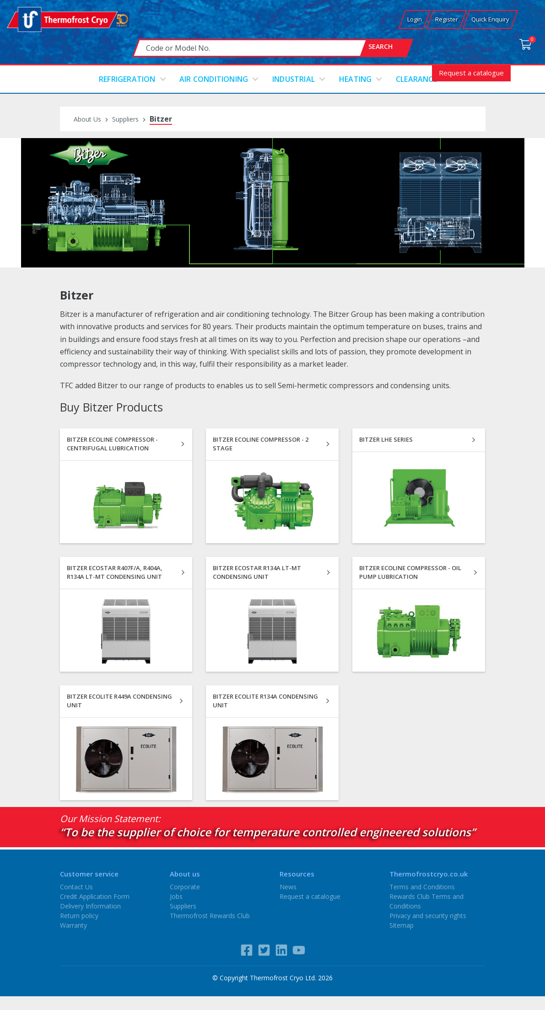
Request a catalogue (471, 72)
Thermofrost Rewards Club (210, 915)
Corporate (185, 886)
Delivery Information (90, 906)
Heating (355, 79)
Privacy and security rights (427, 915)
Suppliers (125, 119)
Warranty (73, 925)
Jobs (176, 896)
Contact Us (76, 886)
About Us (87, 119)
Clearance (416, 79)
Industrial (293, 79)
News (288, 886)
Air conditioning (213, 79)
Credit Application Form (95, 896)
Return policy (79, 915)
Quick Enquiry (490, 19)
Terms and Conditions (422, 886)
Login (414, 19)
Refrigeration (127, 79)
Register (446, 19)
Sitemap (401, 925)
